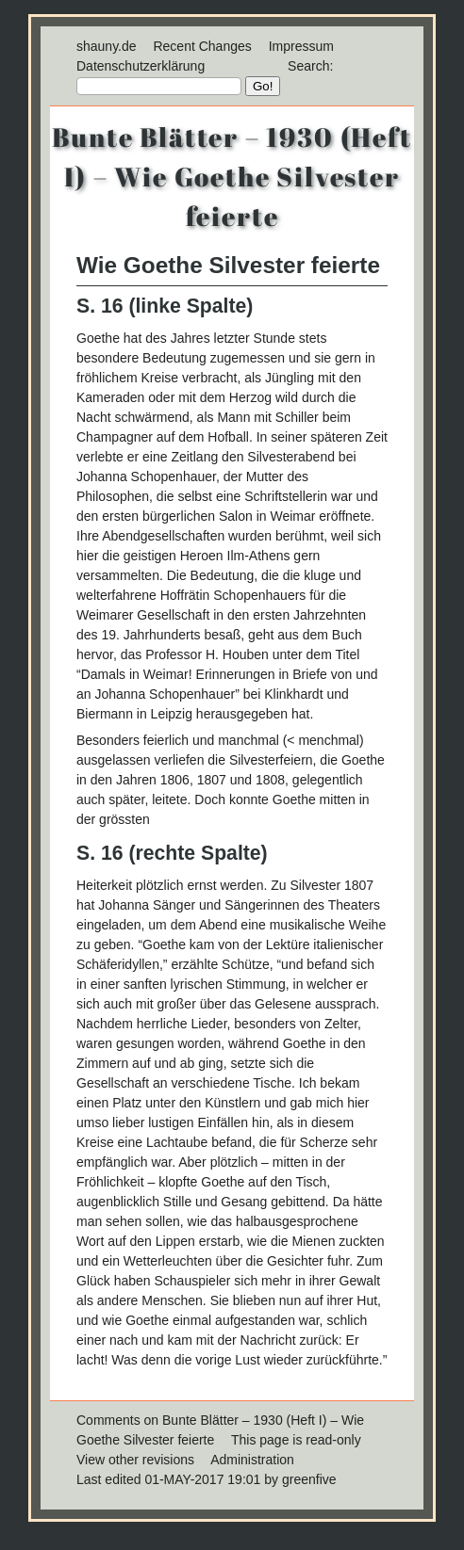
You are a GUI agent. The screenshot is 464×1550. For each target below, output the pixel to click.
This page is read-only (296, 1439)
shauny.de (106, 46)
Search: (310, 65)
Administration (252, 1459)
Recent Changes (202, 46)
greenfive (309, 1479)
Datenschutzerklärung (140, 65)
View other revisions (135, 1459)
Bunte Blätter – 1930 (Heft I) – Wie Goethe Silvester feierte (231, 176)
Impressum (301, 46)
